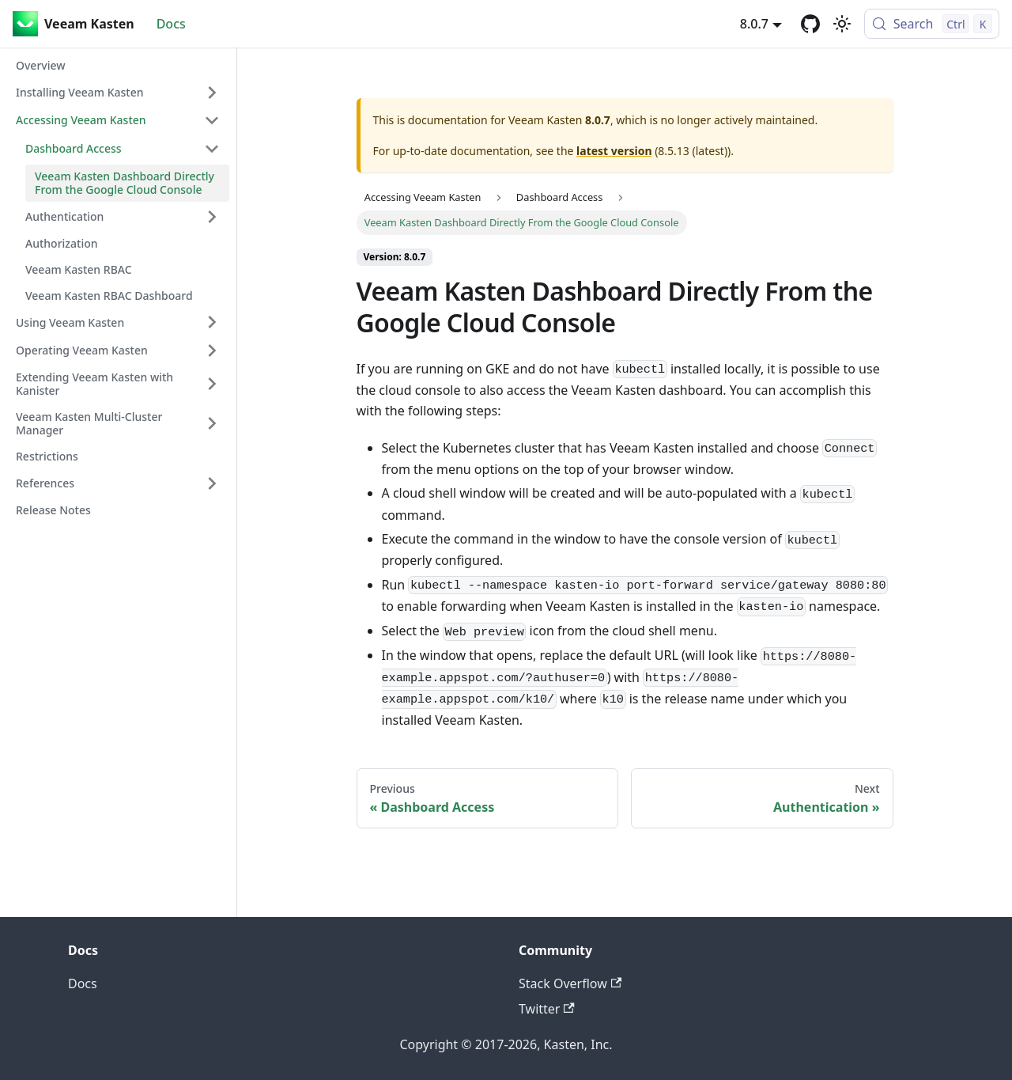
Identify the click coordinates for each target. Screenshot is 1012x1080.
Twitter (547, 1008)
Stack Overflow (570, 983)
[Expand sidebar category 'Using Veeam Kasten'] (211, 322)
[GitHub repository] (810, 23)
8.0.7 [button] (754, 23)
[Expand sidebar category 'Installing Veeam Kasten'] (211, 92)
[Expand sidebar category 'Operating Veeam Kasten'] (211, 350)
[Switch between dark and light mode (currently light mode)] (842, 23)
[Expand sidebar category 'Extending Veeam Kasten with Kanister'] (211, 384)
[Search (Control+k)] (931, 24)
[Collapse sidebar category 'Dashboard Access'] (211, 148)
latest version (613, 150)
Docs (171, 23)
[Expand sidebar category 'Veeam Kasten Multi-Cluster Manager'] (211, 423)
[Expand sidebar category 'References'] (211, 483)
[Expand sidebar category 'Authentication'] (211, 216)
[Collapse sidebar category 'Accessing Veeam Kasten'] (211, 120)
